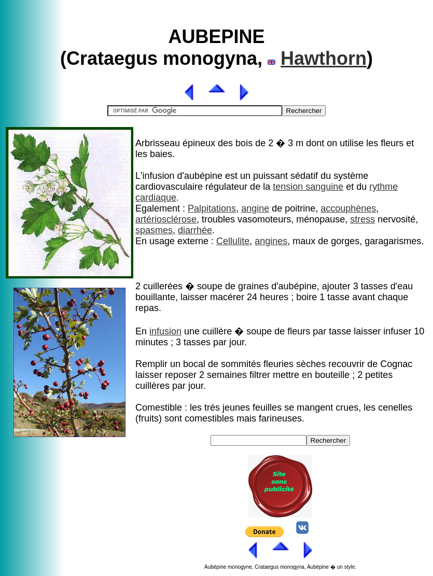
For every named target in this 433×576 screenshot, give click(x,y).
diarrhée (195, 230)
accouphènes (348, 208)
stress (362, 219)
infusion (165, 331)
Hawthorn (324, 58)
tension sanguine (308, 186)
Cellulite (232, 241)
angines (271, 241)
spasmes (154, 230)
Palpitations (212, 208)
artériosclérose (166, 219)
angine (255, 208)
